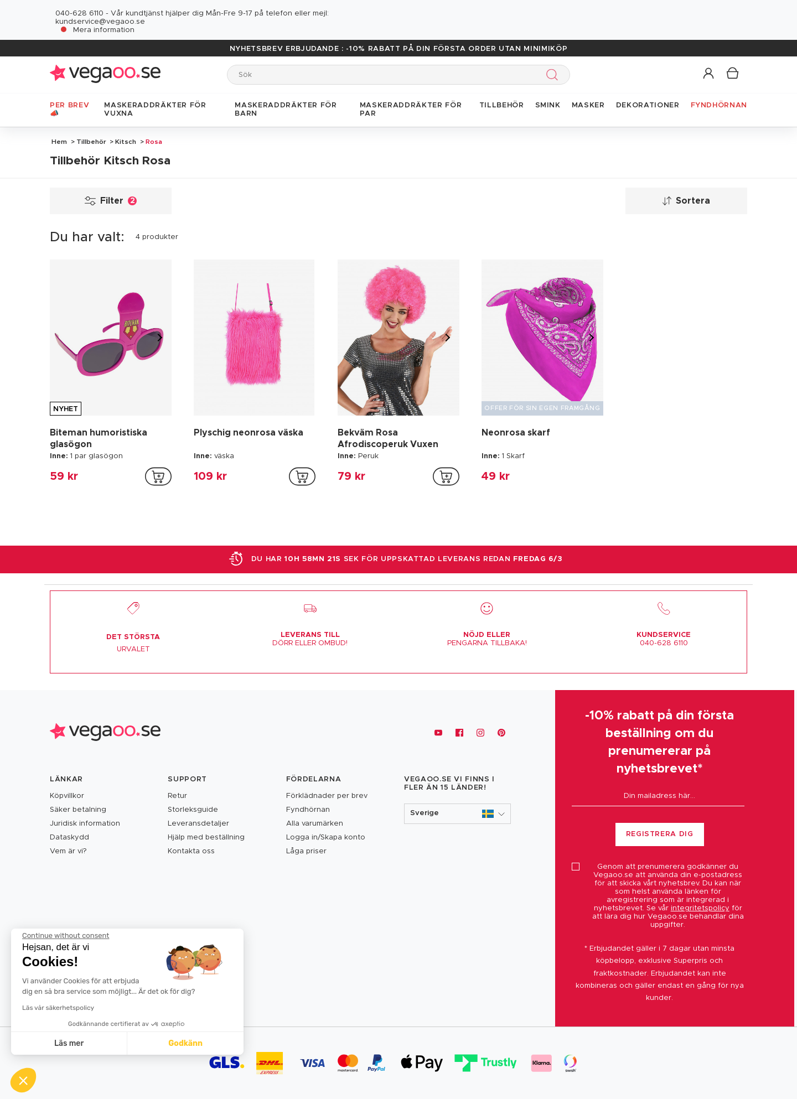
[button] (709, 74)
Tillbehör (91, 141)
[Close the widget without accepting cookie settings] (66, 935)
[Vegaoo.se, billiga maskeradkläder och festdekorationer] (105, 733)
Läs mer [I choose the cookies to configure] (69, 1043)
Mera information (103, 30)
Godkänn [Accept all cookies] (185, 1043)
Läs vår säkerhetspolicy (58, 1008)
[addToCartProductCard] (158, 476)
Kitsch (125, 141)
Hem (59, 141)
